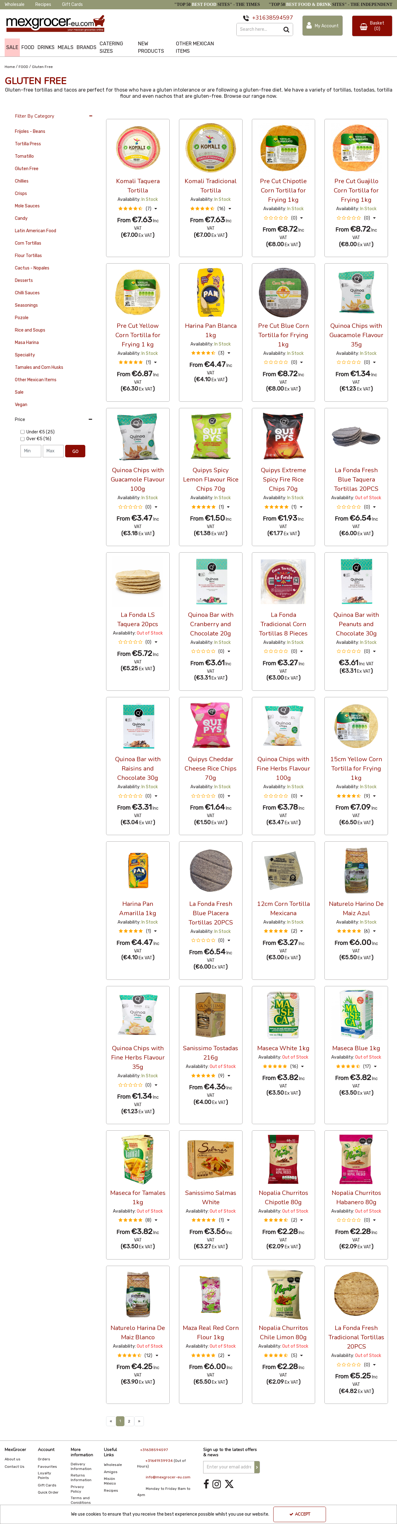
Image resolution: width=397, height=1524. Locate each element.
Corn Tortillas (28, 243)
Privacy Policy (77, 1489)
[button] (137, 208)
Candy (21, 218)
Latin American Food (35, 230)
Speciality (25, 355)
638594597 (277, 17)
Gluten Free (26, 168)
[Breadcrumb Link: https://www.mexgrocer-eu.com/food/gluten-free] (42, 66)
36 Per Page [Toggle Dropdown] (118, 113)
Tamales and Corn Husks (39, 367)
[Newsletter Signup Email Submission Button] (257, 1467)
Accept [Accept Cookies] (299, 1514)
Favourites (47, 1466)
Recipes (43, 4)
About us (12, 1459)
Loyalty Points (44, 1475)
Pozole (22, 317)
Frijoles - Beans (30, 131)
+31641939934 (159, 1460)
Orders (44, 1459)
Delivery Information (81, 1466)
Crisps (21, 193)
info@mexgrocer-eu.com (168, 1477)
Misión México (110, 1481)
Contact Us (15, 1466)
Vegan (21, 404)
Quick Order (48, 1492)
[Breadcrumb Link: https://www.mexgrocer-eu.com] (10, 66)
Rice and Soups (30, 330)
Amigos (111, 1472)
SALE (12, 47)
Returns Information (81, 1477)
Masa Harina (27, 342)
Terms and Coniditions (81, 1500)
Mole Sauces (27, 206)
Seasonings (26, 305)
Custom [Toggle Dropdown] (148, 113)
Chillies (22, 181)
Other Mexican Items (35, 379)
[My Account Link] (322, 25)
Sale (19, 392)
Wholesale (15, 4)
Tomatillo (24, 156)
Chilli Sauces (27, 293)
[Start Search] (286, 29)
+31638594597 (154, 1450)
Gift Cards (72, 4)
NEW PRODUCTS (151, 47)
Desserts (24, 280)
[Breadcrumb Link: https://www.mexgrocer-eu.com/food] (23, 66)
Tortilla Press (28, 144)
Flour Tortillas (28, 255)
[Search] (258, 29)
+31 (257, 17)
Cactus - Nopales (32, 268)
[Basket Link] (372, 26)
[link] (206, 1484)
